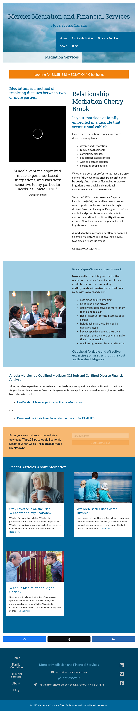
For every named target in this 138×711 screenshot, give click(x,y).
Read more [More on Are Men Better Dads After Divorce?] (107, 528)
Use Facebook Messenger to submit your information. (50, 402)
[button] (69, 74)
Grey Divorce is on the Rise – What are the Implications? (31, 511)
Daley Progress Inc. (98, 705)
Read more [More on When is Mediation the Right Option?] (25, 610)
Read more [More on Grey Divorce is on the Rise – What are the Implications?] (14, 531)
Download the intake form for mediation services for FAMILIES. (56, 418)
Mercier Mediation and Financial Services (57, 705)
